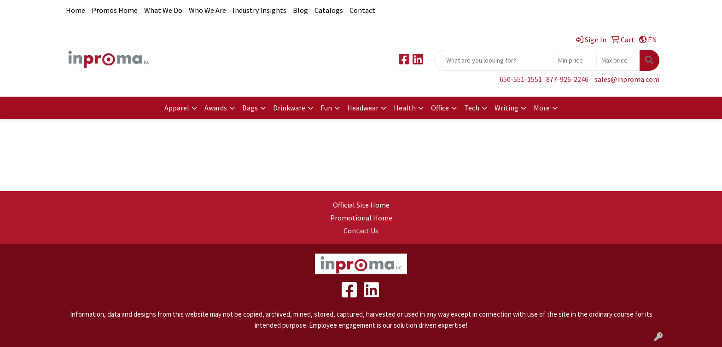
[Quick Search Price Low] (575, 60)
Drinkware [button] (289, 107)
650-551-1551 (521, 79)
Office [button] (440, 107)
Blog (300, 10)
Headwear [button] (362, 107)
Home (75, 10)
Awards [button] (215, 107)
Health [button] (405, 107)
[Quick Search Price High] (618, 60)
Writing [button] (506, 107)
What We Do (163, 10)
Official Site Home (361, 204)
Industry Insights (259, 10)
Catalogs (328, 10)
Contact (362, 10)
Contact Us (361, 230)
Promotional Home (361, 217)
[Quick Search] (493, 60)
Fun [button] (326, 107)
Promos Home (115, 10)
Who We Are (207, 10)
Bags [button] (250, 107)
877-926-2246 (567, 79)
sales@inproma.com (626, 79)
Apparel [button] (176, 107)
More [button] (542, 107)
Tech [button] (471, 107)
